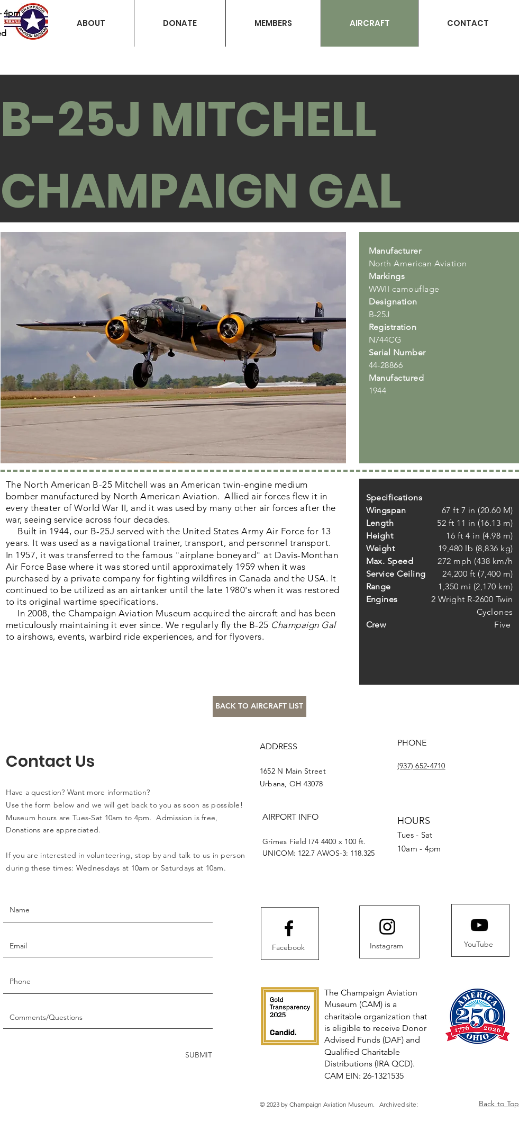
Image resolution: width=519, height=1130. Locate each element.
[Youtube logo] (479, 925)
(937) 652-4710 (421, 765)
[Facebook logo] (288, 928)
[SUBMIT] (197, 1055)
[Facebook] (288, 947)
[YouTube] (478, 944)
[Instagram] (386, 946)
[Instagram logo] (387, 926)
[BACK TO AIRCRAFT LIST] (259, 706)
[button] (179, 23)
